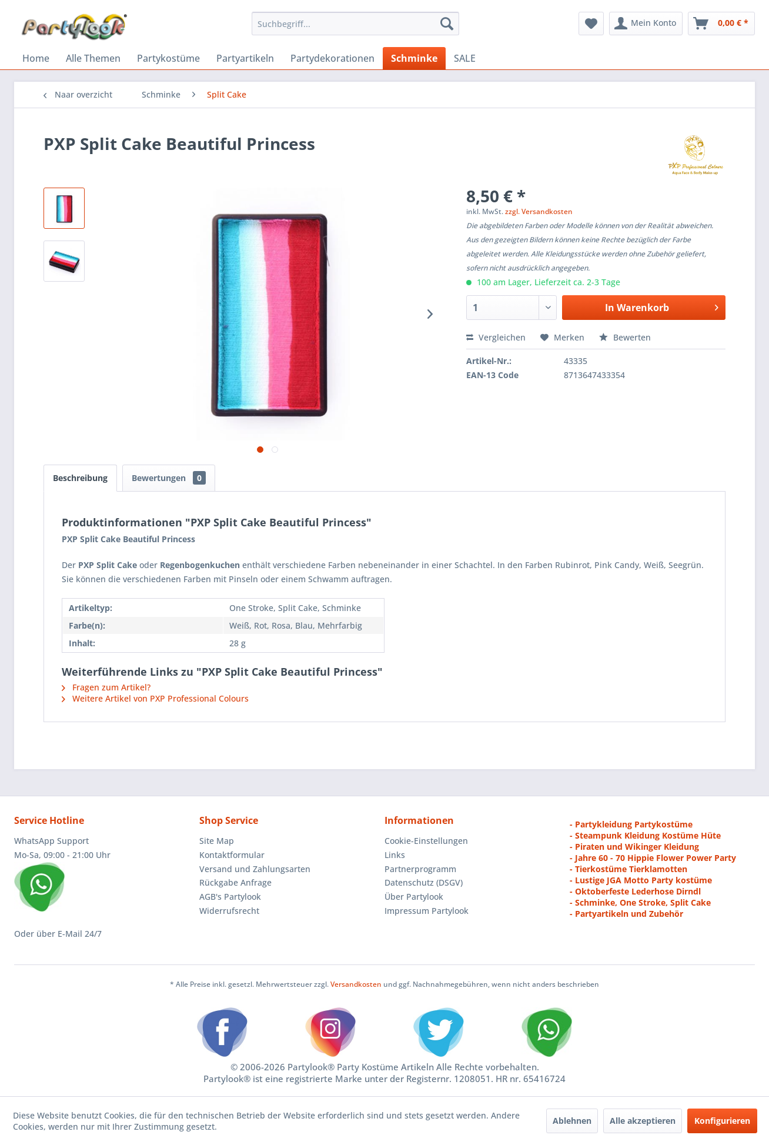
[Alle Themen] (93, 58)
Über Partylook (413, 896)
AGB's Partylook (230, 896)
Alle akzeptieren (643, 1120)
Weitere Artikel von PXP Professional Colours (155, 698)
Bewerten (625, 337)
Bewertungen (169, 478)
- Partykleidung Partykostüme (631, 824)
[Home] (36, 58)
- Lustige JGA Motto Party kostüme (641, 880)
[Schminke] (414, 58)
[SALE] (465, 58)
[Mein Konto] (646, 23)
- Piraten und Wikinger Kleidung (634, 846)
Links (394, 854)
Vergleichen (496, 337)
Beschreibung (80, 477)
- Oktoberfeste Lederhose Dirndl (635, 891)
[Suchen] (446, 23)
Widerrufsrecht (229, 910)
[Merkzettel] (591, 23)
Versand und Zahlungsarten (254, 868)
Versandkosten (356, 984)
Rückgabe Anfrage (235, 882)
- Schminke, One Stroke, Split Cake (640, 902)
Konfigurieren (722, 1120)
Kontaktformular (232, 854)
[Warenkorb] (721, 23)
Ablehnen (572, 1120)
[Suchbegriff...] (355, 23)
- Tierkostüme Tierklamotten (628, 868)
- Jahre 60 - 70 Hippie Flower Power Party (653, 857)
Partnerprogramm (420, 868)
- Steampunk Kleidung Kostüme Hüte (645, 835)
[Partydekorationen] (332, 58)
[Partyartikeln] (245, 58)
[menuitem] (355, 23)
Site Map (216, 840)
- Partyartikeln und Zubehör (626, 913)
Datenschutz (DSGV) (423, 882)
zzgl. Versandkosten (539, 211)
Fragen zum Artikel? (106, 687)
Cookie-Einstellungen (426, 840)
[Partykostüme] (168, 58)
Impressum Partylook (426, 910)
